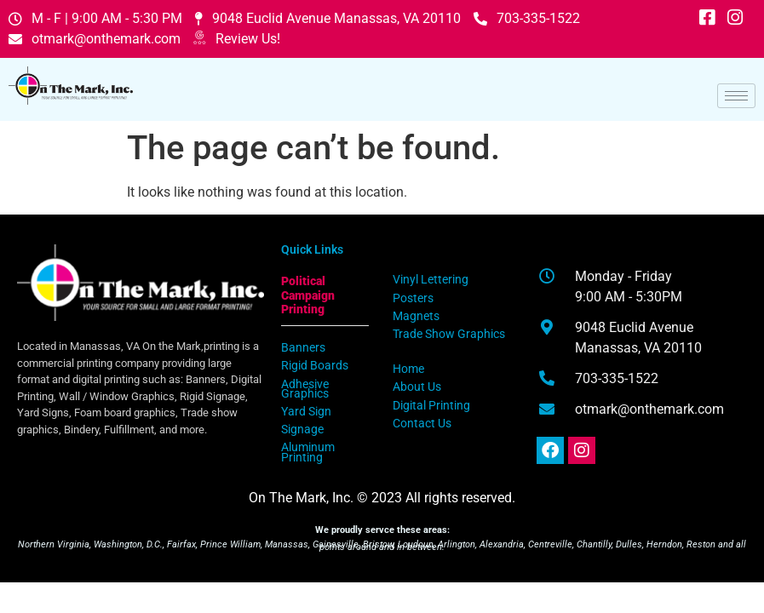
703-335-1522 (527, 18)
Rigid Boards (314, 365)
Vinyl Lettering (430, 279)
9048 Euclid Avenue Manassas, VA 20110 (328, 18)
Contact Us (422, 423)
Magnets (416, 316)
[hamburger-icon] (736, 95)
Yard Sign (306, 411)
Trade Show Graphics (449, 334)
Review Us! (236, 39)
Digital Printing (431, 405)
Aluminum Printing (308, 452)
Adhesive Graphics (305, 389)
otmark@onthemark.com (95, 39)
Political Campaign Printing (308, 295)
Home (408, 369)
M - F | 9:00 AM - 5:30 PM (95, 18)
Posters (413, 298)
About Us (417, 387)
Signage (302, 429)
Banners (303, 347)
